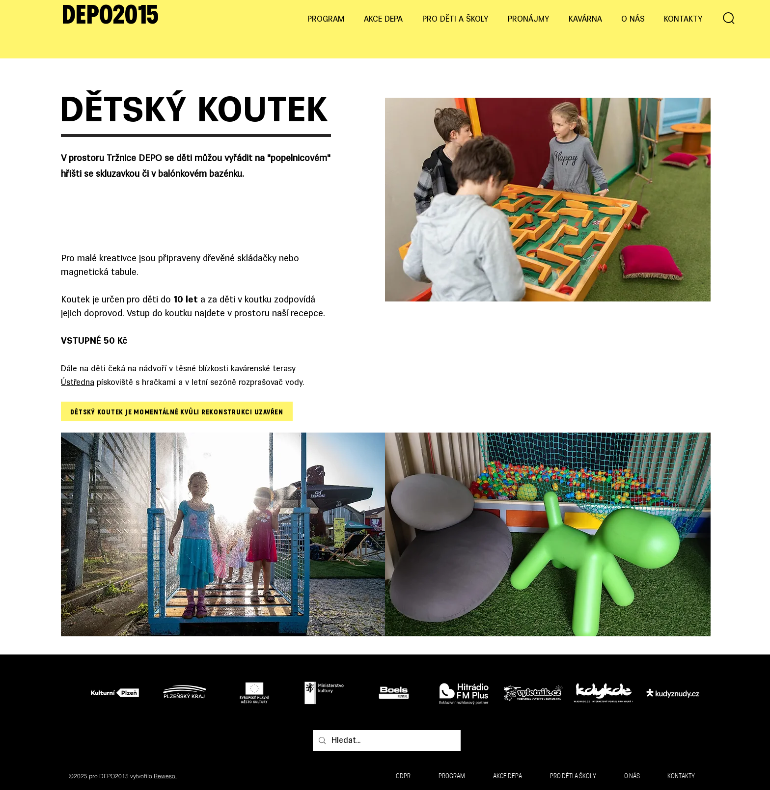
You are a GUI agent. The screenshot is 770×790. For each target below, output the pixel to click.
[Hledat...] (385, 741)
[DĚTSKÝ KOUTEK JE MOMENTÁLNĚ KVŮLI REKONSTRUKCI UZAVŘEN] (177, 411)
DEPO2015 (110, 16)
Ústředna (77, 383)
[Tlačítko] (117, 692)
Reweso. (165, 776)
